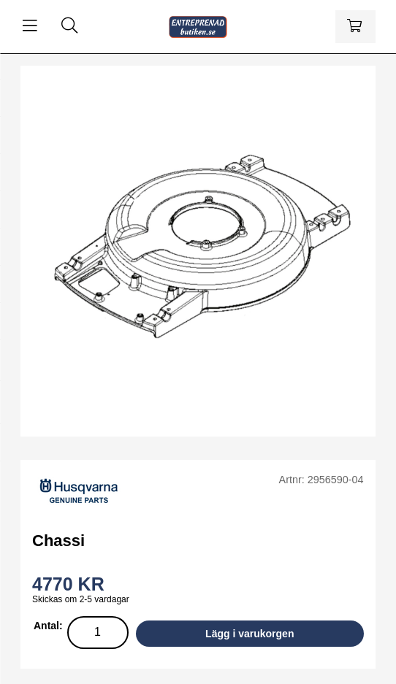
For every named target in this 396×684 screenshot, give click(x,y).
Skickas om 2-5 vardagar (80, 599)
